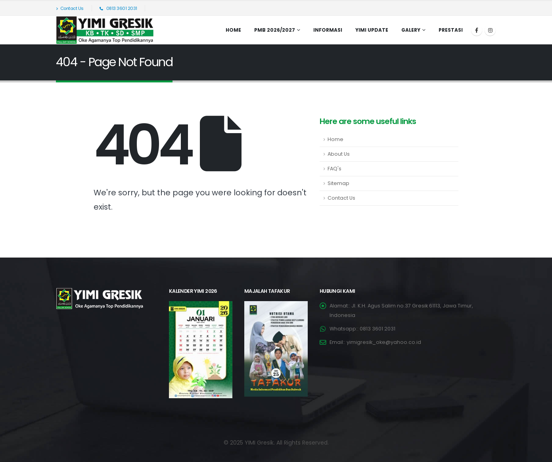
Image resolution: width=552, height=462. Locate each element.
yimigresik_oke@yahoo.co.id (384, 342)
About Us (339, 154)
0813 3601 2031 (118, 8)
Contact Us (70, 8)
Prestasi (451, 30)
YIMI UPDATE (371, 30)
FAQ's (334, 168)
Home (233, 30)
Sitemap (338, 183)
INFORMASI (327, 30)
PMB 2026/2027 (274, 30)
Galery (410, 30)
